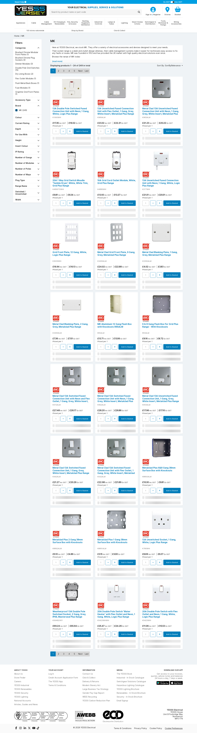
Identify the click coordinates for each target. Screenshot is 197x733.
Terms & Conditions (57, 685)
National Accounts (22, 701)
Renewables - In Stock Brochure (131, 693)
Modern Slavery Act (91, 685)
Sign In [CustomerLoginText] (149, 14)
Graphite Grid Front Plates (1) (27, 93)
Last (87, 71)
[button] (27, 48)
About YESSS (20, 670)
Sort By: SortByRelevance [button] (169, 65)
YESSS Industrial (21, 685)
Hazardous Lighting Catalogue (130, 685)
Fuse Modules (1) (22, 88)
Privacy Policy (140, 728)
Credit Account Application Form (63, 678)
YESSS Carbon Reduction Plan (96, 701)
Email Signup (122, 701)
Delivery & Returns (90, 681)
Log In (51, 674)
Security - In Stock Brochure (129, 697)
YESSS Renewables (23, 689)
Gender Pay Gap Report (93, 693)
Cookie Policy (156, 728)
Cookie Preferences (174, 728)
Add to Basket (82, 131)
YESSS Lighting (21, 697)
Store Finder (19, 678)
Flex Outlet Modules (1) (25, 78)
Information (88, 670)
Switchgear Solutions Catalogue (131, 681)
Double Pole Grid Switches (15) (27, 69)
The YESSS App (55, 681)
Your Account (55, 670)
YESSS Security (21, 693)
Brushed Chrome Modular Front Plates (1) (26, 53)
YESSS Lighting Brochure (128, 689)
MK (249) (23, 110)
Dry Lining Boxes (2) (24, 74)
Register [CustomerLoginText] (157, 14)
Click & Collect (88, 678)
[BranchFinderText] (167, 11)
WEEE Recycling (89, 697)
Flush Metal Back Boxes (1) (27, 83)
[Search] (139, 12)
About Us (18, 674)
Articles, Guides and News (26, 704)
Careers (17, 681)
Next (80, 71)
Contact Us (87, 674)
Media (120, 670)
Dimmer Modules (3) (24, 64)
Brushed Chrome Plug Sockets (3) (25, 59)
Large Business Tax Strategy (95, 689)
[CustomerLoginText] (153, 9)
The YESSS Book (124, 674)
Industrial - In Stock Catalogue (130, 678)
